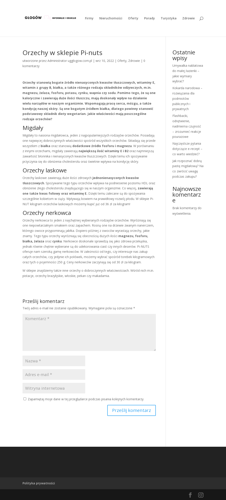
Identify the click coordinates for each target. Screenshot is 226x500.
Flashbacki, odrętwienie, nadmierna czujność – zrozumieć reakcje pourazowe (186, 126)
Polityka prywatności (39, 483)
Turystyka (169, 18)
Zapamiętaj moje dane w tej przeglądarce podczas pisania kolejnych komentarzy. (86, 399)
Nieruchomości (110, 18)
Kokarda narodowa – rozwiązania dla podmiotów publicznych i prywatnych (187, 98)
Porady (149, 18)
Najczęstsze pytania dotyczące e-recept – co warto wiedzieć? (187, 148)
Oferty (133, 18)
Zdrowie (188, 18)
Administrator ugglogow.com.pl (69, 61)
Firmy (89, 18)
